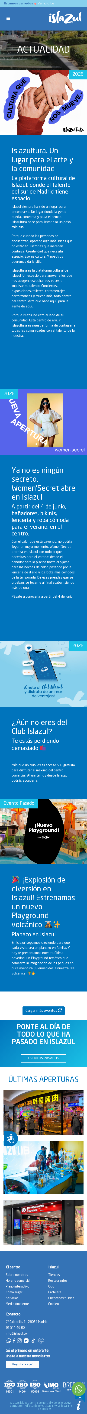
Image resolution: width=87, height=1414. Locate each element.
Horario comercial (18, 1280)
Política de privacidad (38, 1406)
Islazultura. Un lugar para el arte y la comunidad (42, 160)
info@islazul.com (17, 1333)
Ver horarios (46, 3)
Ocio (51, 1286)
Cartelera (54, 1292)
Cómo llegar (14, 1292)
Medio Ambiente (17, 1304)
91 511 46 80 (15, 1327)
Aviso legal (61, 1406)
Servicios (12, 1298)
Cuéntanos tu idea (61, 1298)
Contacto (16, 1406)
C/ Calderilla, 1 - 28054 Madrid (27, 1322)
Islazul (53, 1267)
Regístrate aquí (22, 1364)
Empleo (53, 1304)
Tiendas (54, 1275)
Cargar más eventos (44, 1010)
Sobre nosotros (17, 1275)
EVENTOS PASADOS (43, 1058)
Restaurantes (58, 1280)
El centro (13, 1267)
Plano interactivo (17, 1286)
